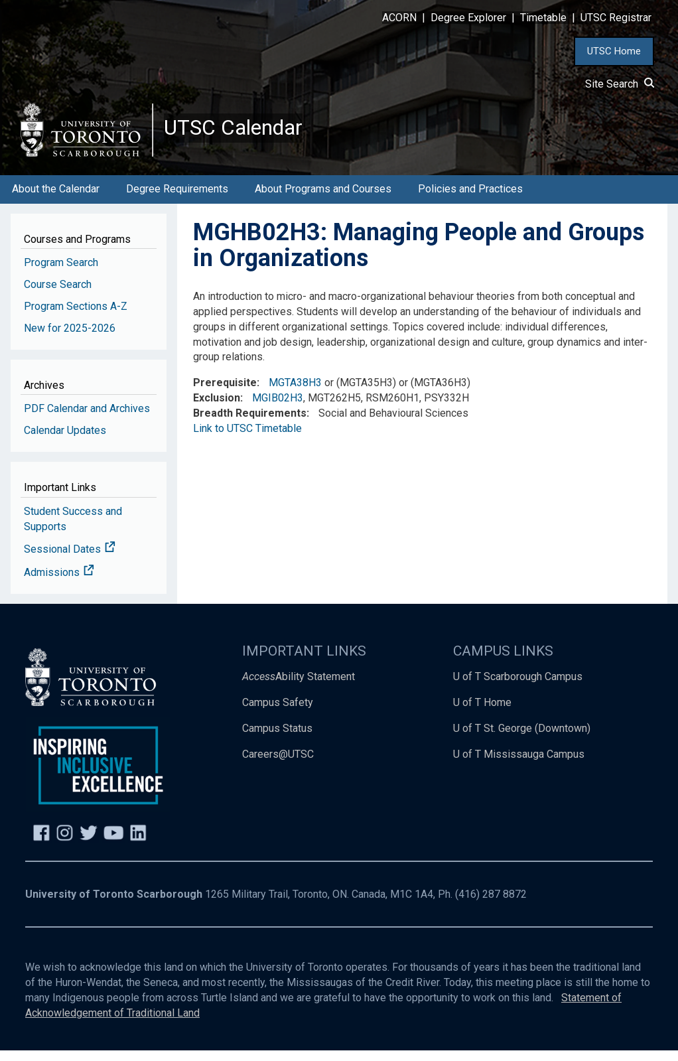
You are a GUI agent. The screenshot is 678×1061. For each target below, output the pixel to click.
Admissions (59, 583)
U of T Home (482, 713)
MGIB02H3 (277, 408)
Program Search (61, 273)
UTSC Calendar (243, 133)
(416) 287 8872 (491, 905)
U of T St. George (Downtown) (521, 739)
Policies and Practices (470, 199)
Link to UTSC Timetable (247, 439)
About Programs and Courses (323, 199)
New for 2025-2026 (69, 338)
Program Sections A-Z (75, 317)
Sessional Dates (69, 560)
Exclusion (216, 408)
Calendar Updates (65, 441)
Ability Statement (298, 687)
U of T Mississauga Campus (518, 764)
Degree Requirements (177, 199)
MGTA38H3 (295, 393)
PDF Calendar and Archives (87, 419)
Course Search (58, 295)
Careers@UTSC (278, 764)
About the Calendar (56, 199)
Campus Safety (277, 713)
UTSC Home (614, 51)
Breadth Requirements (249, 423)
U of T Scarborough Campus (517, 687)
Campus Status (277, 739)
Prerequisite (225, 393)
